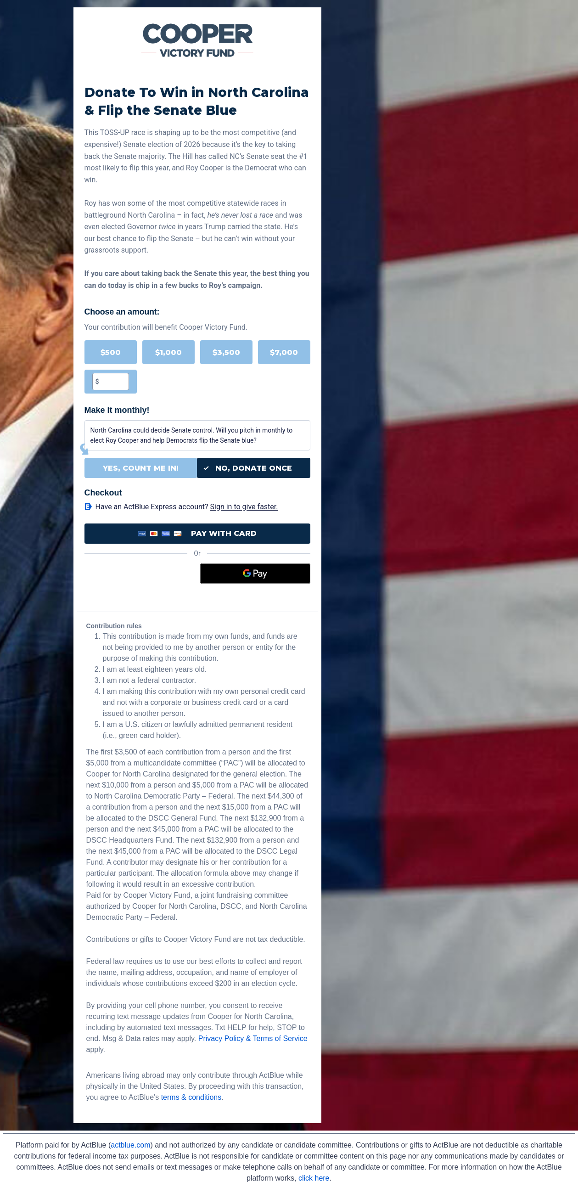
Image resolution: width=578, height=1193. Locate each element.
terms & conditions (191, 1097)
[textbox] (114, 381)
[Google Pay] (255, 573)
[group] (197, 367)
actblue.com (130, 1145)
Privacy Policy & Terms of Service (253, 1038)
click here (314, 1178)
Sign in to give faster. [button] (244, 506)
